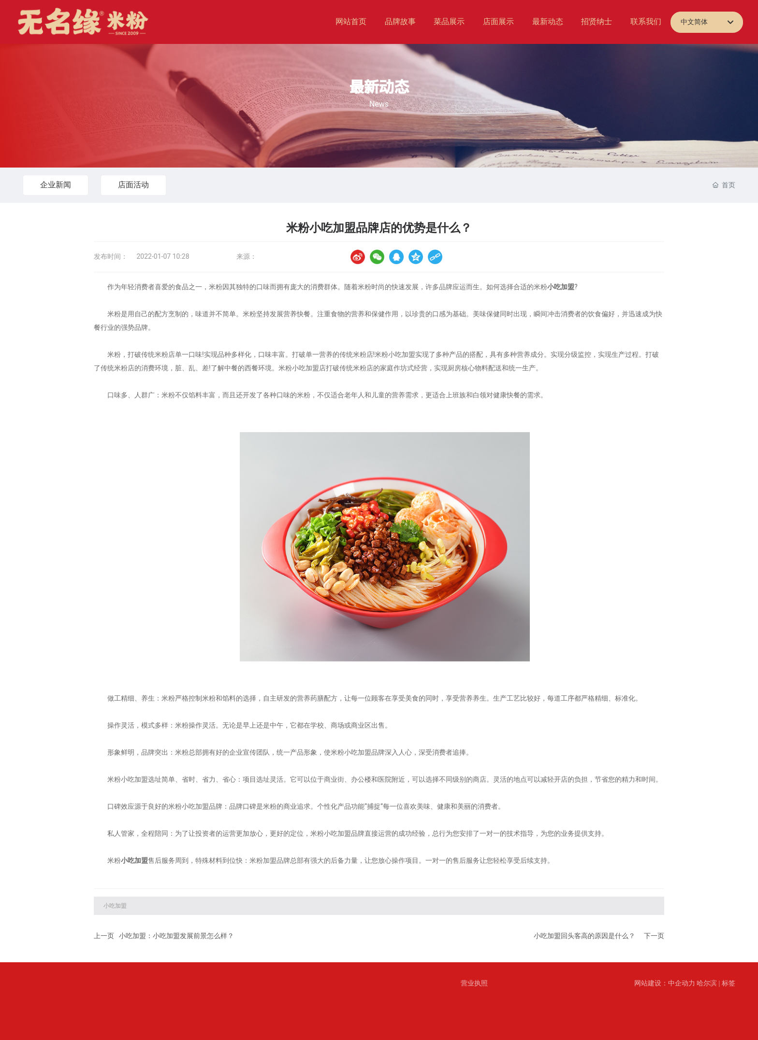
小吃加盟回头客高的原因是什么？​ (584, 936)
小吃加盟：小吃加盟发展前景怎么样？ (176, 936)
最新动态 (379, 87)
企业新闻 (55, 185)
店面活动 (133, 185)
